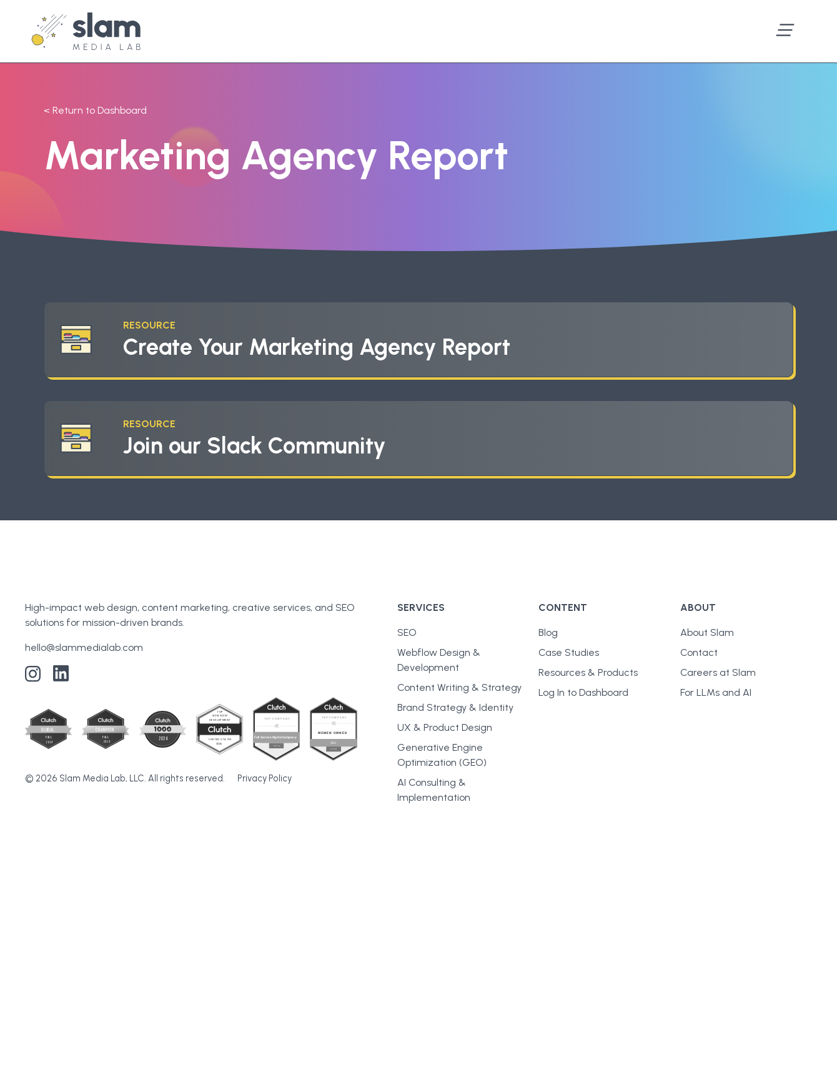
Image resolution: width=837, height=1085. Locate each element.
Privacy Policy (264, 778)
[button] (785, 31)
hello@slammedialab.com (84, 647)
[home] (86, 31)
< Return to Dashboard (95, 110)
